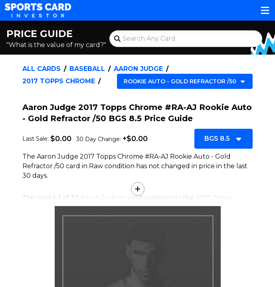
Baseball (87, 69)
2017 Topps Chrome (58, 81)
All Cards (41, 69)
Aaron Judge (138, 69)
